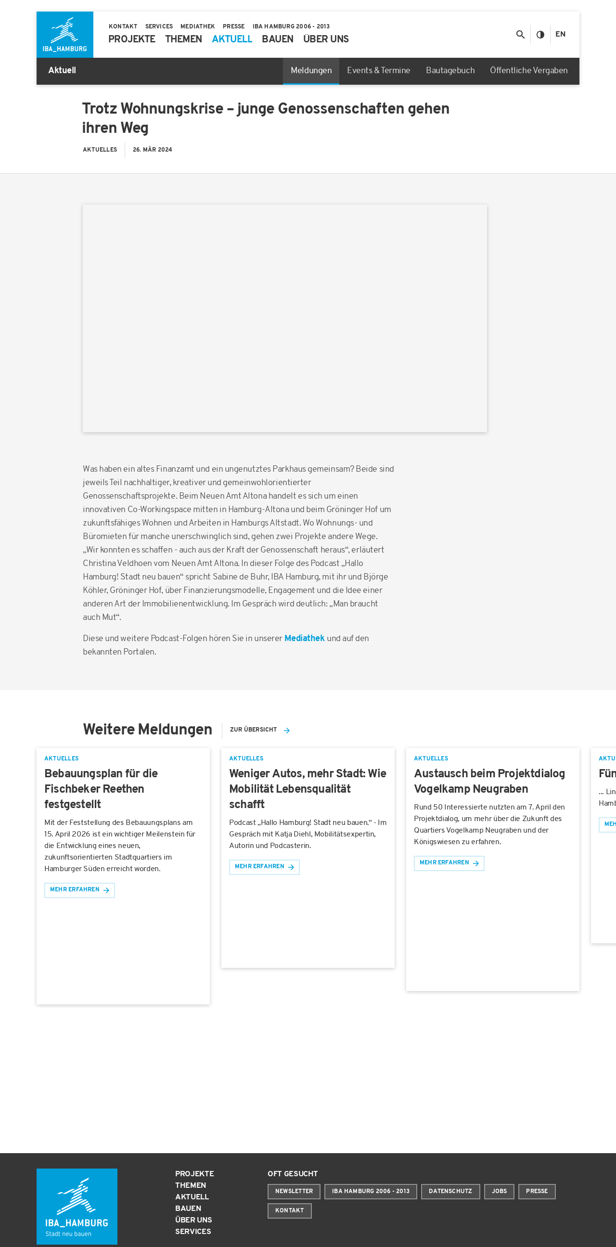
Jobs (499, 1192)
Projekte (194, 1174)
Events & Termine (379, 71)
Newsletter (294, 1192)
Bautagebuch (450, 71)
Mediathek (305, 638)
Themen (190, 1186)
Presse (537, 1192)
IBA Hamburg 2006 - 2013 (371, 1192)
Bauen (188, 1209)
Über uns (193, 1220)
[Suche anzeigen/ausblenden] (520, 34)
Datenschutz (450, 1192)
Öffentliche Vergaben (529, 71)
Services (193, 1232)
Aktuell (192, 1197)
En (560, 35)
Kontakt (289, 1211)
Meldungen (311, 71)
